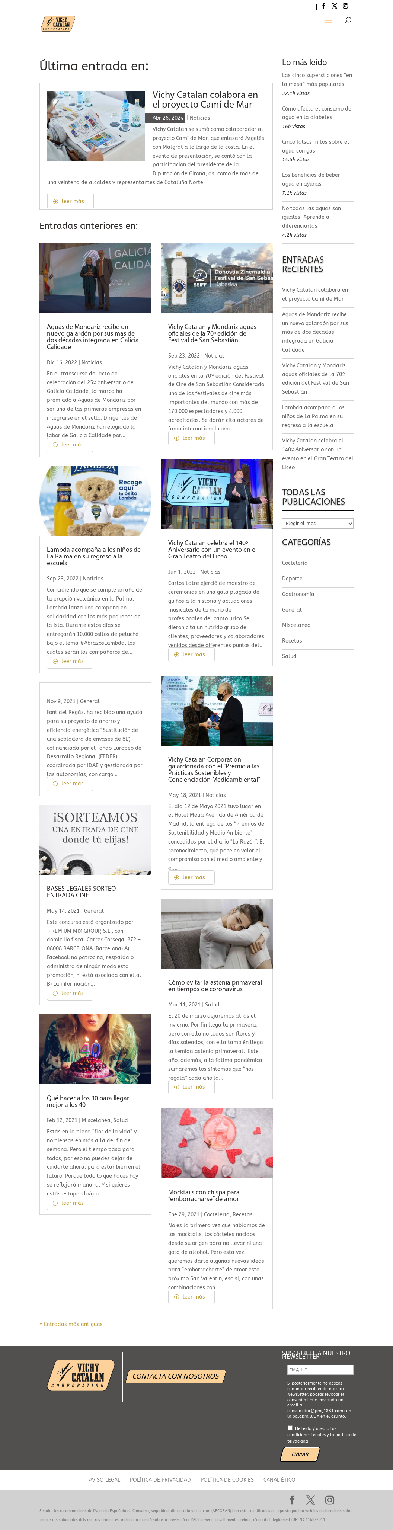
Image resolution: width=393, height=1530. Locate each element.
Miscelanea (96, 1120)
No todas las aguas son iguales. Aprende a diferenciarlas (311, 217)
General (90, 701)
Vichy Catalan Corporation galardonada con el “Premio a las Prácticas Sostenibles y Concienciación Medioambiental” (214, 770)
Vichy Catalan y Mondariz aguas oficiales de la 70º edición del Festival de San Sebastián (212, 334)
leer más (73, 201)
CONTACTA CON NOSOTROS (175, 1376)
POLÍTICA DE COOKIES (227, 1480)
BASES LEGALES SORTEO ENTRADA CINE (81, 892)
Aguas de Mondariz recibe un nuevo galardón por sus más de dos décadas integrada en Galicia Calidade (93, 337)
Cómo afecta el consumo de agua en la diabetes (316, 113)
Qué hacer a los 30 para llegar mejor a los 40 (88, 1102)
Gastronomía (298, 594)
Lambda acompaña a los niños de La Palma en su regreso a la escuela (94, 557)
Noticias (200, 118)
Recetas (243, 1214)
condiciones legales (306, 1435)
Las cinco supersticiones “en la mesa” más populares (317, 79)
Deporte (292, 579)
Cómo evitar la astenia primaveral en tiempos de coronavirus (215, 986)
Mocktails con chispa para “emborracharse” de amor (204, 1196)
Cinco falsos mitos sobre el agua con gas (315, 146)
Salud (121, 1120)
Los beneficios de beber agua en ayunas (311, 179)
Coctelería (217, 1214)
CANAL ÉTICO (279, 1480)
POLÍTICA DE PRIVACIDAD (160, 1480)
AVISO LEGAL (104, 1480)
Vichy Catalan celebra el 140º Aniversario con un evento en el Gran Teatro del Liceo (212, 550)
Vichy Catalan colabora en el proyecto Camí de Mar (205, 100)
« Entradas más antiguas (71, 1324)
